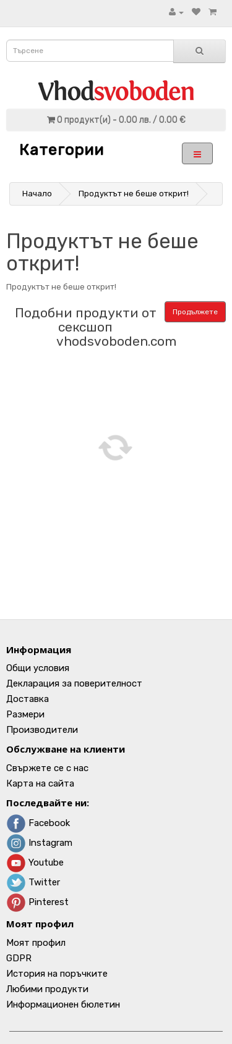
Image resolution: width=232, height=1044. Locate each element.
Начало (37, 193)
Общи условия (37, 668)
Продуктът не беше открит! (134, 193)
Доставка (27, 698)
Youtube (35, 862)
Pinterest (37, 902)
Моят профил (36, 942)
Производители (42, 729)
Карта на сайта (40, 783)
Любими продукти (47, 989)
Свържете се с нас (47, 768)
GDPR (19, 958)
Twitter (33, 882)
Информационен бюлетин (63, 1004)
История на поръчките (57, 973)
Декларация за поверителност (74, 683)
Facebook (38, 823)
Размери (25, 714)
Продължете (195, 311)
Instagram (39, 842)
